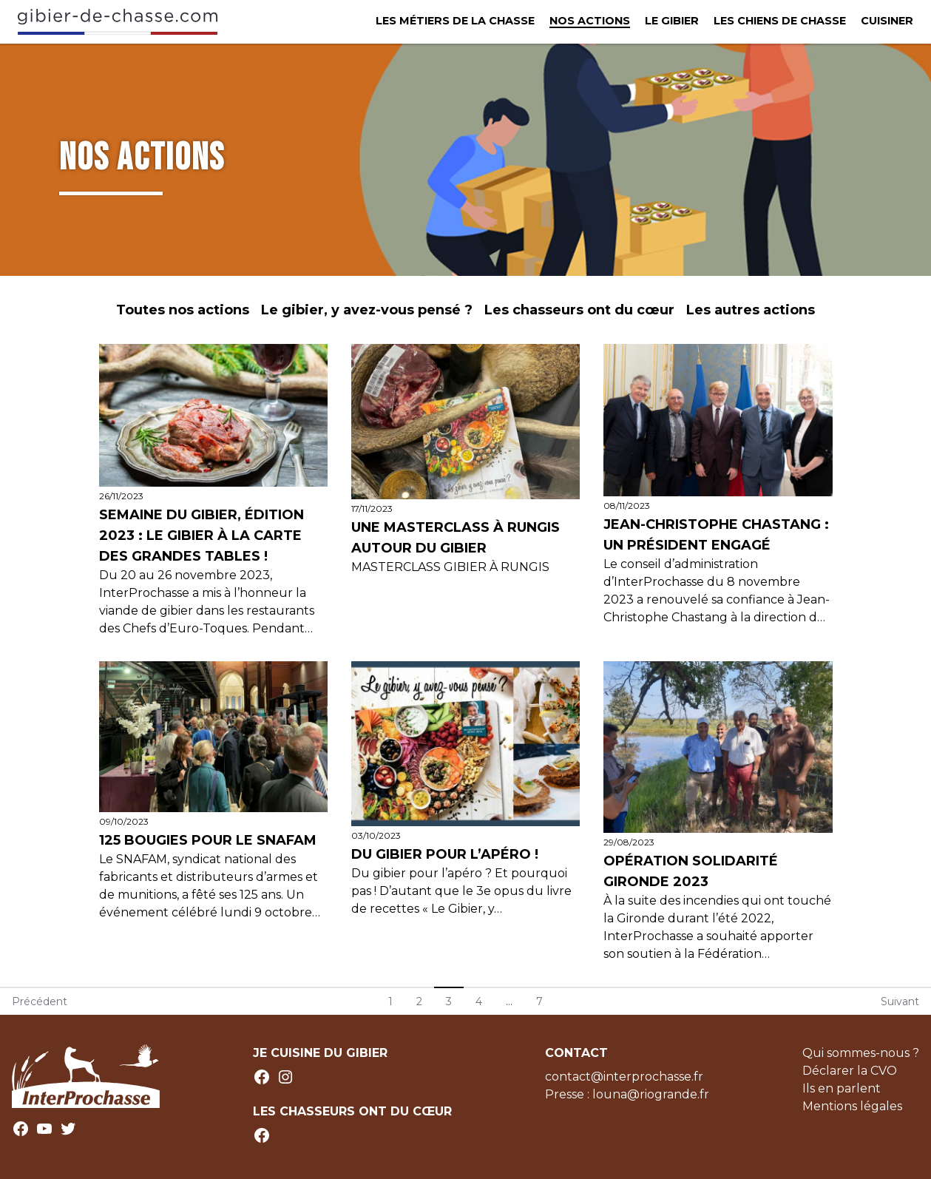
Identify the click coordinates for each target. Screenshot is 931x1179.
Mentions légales (852, 1106)
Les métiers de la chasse (455, 20)
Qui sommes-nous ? (860, 1053)
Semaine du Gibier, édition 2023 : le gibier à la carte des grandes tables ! (201, 535)
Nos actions (589, 20)
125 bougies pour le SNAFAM (207, 840)
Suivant (900, 1001)
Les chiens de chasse (780, 20)
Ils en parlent (841, 1088)
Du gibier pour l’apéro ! (446, 854)
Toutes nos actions (182, 310)
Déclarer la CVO (849, 1071)
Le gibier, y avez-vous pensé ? (367, 310)
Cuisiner (887, 20)
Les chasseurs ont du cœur (579, 310)
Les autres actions (750, 310)
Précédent (39, 1001)
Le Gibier (672, 20)
